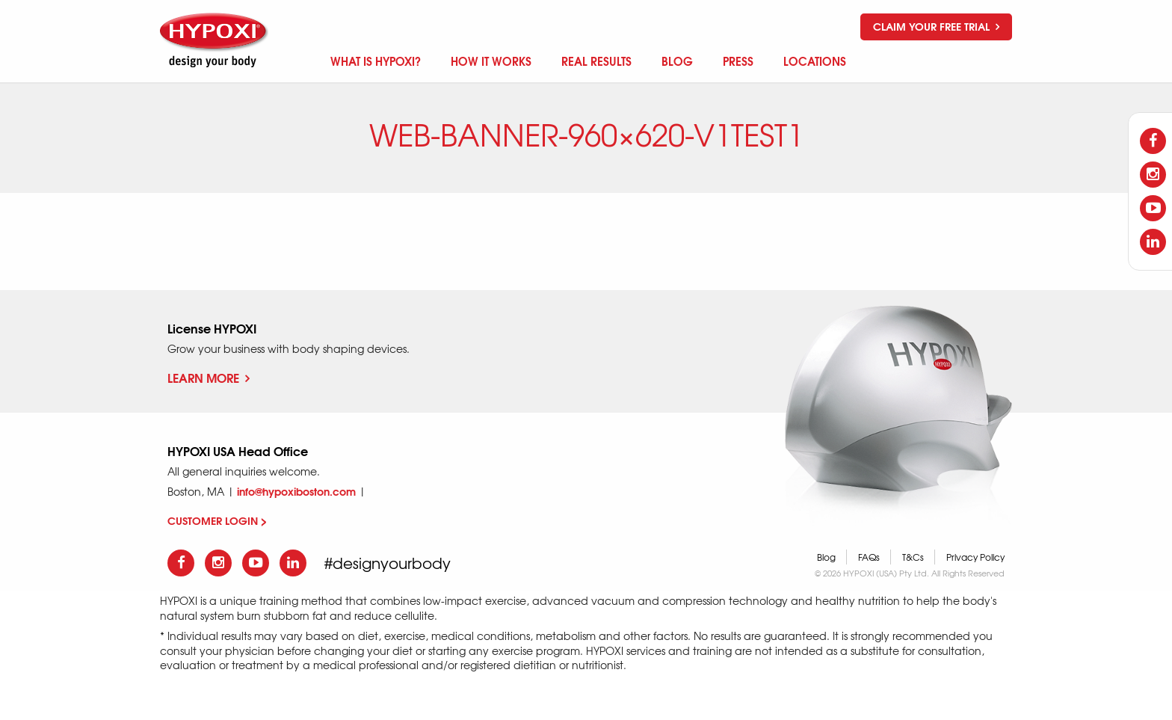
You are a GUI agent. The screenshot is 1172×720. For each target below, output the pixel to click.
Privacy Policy (975, 557)
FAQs (869, 557)
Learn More (208, 377)
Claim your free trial (936, 26)
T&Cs (913, 557)
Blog (826, 557)
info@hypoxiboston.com (296, 491)
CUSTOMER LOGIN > (217, 520)
